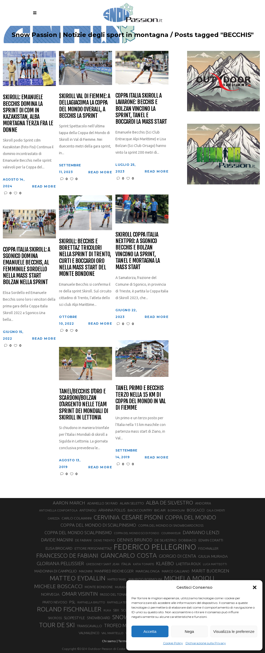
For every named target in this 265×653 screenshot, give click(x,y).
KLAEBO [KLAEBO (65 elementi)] (165, 563)
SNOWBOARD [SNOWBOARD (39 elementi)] (98, 618)
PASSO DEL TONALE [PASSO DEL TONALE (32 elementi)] (114, 594)
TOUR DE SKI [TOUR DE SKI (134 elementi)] (57, 624)
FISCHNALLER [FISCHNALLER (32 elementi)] (208, 548)
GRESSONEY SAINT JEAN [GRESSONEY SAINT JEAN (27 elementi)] (102, 564)
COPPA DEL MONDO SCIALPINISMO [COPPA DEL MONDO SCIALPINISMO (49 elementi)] (78, 532)
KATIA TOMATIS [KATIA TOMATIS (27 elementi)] (143, 564)
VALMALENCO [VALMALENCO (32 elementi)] (89, 633)
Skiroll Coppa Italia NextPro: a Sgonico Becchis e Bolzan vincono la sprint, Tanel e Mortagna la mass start (137, 250)
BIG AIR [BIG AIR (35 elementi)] (160, 510)
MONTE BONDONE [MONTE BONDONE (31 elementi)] (99, 587)
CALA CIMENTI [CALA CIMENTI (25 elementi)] (216, 510)
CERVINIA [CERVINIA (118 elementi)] (107, 517)
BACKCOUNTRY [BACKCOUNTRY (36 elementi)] (140, 510)
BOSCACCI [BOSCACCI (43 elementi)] (195, 510)
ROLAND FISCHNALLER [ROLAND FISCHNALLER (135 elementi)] (69, 609)
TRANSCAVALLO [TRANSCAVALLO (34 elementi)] (89, 626)
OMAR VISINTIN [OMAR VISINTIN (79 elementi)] (80, 594)
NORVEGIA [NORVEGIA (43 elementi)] (50, 594)
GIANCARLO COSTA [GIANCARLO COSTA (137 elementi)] (128, 555)
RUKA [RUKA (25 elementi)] (107, 610)
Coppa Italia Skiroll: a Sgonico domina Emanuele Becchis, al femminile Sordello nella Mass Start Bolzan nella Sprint (26, 265)
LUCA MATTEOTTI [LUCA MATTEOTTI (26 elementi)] (215, 564)
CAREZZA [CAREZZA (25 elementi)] (54, 518)
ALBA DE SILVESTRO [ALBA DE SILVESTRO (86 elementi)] (169, 503)
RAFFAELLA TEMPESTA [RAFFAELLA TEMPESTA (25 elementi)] (121, 602)
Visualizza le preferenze (233, 631)
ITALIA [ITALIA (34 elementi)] (126, 564)
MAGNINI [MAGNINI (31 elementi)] (85, 571)
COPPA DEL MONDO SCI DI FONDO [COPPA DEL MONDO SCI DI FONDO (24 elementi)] (136, 533)
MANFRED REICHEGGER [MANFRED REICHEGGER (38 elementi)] (114, 571)
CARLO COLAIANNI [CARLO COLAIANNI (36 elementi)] (77, 518)
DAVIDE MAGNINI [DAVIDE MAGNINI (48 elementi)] (57, 540)
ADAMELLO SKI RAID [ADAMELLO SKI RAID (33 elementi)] (102, 503)
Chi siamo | (109, 641)
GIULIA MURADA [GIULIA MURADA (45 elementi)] (213, 556)
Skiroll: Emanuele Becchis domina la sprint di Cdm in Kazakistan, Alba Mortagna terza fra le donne (28, 113)
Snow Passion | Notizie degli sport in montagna (90, 35)
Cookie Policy (173, 643)
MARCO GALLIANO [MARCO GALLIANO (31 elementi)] (175, 571)
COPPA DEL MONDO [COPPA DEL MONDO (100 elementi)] (190, 517)
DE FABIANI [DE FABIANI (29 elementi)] (83, 540)
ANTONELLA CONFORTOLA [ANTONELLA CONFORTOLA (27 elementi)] (58, 510)
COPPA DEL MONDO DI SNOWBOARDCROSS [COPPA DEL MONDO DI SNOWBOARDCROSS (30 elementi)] (170, 525)
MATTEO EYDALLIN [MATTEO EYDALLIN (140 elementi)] (77, 578)
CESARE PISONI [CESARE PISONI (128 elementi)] (142, 517)
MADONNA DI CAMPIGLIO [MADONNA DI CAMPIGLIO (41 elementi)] (55, 571)
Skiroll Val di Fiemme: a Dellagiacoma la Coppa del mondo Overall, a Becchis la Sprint (84, 106)
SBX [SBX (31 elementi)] (116, 610)
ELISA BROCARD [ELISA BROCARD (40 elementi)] (59, 548)
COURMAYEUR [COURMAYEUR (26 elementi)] (171, 533)
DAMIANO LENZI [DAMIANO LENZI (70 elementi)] (201, 532)
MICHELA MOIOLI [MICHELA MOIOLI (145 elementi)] (189, 578)
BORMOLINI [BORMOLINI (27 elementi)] (176, 510)
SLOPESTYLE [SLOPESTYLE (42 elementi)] (74, 618)
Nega (189, 631)
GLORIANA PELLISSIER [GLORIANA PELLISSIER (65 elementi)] (60, 563)
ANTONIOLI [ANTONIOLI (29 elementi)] (87, 510)
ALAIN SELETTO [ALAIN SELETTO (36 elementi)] (132, 503)
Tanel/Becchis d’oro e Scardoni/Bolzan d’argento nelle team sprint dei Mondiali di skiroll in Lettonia (83, 404)
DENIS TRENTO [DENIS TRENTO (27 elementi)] (104, 540)
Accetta (149, 631)
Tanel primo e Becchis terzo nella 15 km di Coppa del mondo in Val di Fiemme (140, 398)
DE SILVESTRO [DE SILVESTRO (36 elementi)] (165, 540)
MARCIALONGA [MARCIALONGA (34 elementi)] (148, 571)
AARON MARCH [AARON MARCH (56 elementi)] (69, 502)
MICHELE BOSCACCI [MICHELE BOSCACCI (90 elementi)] (58, 586)
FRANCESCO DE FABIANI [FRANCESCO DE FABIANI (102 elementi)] (67, 555)
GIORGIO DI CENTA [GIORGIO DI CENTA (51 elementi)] (177, 556)
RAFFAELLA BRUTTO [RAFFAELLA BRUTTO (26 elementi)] (91, 602)
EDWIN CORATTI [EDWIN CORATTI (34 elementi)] (210, 540)
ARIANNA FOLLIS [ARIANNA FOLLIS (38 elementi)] (112, 510)
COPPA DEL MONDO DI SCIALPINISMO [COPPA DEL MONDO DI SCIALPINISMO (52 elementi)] (98, 525)
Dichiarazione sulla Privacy (206, 643)
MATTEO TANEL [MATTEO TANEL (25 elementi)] (117, 579)
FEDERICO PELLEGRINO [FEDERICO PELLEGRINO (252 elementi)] (155, 547)
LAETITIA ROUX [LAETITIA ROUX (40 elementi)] (188, 564)
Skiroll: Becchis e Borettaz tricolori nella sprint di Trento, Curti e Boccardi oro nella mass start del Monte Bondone (85, 257)
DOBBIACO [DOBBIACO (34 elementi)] (187, 540)
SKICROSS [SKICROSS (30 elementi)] (55, 618)
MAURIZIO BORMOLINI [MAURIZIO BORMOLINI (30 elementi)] (145, 579)
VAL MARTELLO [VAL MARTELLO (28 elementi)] (112, 633)
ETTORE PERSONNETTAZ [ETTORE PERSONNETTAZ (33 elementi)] (93, 548)
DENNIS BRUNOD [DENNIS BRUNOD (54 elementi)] (134, 539)
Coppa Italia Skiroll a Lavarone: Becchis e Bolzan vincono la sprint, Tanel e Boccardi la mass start (141, 108)
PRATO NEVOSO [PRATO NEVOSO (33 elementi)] (54, 602)
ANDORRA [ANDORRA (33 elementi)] (203, 503)
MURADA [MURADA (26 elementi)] (121, 587)
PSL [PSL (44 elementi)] (72, 602)
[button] (254, 587)
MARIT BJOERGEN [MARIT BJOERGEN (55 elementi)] (210, 570)
